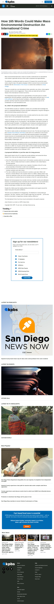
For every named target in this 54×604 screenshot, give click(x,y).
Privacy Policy (20, 578)
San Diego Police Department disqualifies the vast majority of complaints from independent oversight (26, 480)
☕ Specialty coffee (7, 216)
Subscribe (27, 277)
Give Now (48, 2)
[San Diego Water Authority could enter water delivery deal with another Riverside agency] (8, 538)
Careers (18, 569)
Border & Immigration (19, 542)
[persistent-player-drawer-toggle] (52, 6)
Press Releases (20, 576)
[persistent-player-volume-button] (7, 6)
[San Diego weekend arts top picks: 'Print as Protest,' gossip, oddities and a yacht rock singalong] (33, 538)
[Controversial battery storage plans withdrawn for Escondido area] (46, 538)
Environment (43, 542)
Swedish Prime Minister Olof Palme (16, 132)
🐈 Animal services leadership (10, 213)
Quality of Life (5, 542)
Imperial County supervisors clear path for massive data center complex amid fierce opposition (24, 486)
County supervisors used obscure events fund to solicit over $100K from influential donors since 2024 (26, 492)
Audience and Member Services (41, 565)
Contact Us (37, 569)
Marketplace (45, 6)
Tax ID (18, 598)
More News (6, 532)
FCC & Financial (20, 572)
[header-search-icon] (42, 1)
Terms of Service (20, 583)
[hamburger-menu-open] (3, 2)
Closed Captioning (38, 567)
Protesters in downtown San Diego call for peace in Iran (16, 496)
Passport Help (38, 576)
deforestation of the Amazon (21, 84)
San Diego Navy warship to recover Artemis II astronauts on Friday (19, 501)
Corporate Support (21, 589)
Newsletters (19, 567)
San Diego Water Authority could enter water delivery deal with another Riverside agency (7, 548)
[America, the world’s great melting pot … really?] (20, 538)
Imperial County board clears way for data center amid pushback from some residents (24, 358)
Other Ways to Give (21, 596)
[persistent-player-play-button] (3, 6)
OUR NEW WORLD (6, 437)
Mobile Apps (19, 574)
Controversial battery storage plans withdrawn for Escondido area (46, 547)
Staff (18, 581)
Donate (27, 526)
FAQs (36, 572)
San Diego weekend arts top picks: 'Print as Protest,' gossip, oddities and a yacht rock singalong (33, 548)
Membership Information (22, 594)
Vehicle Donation (20, 600)
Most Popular (6, 446)
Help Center (37, 578)
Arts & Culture (31, 542)
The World (12, 6)
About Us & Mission (21, 565)
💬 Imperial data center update (10, 211)
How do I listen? (38, 574)
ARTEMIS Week (5, 398)
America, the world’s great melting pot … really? (19, 546)
